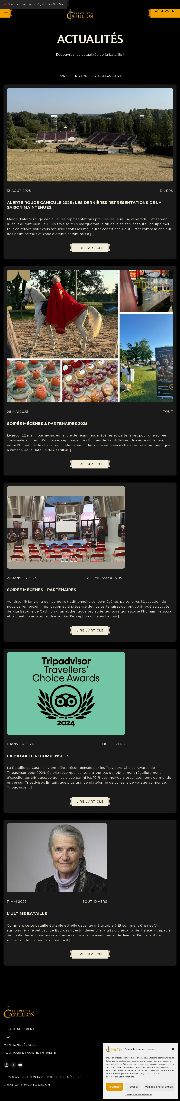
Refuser (133, 1086)
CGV (7, 1037)
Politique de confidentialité (139, 1094)
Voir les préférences (159, 1086)
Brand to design (35, 1084)
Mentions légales (20, 1045)
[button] (173, 1049)
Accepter (114, 1086)
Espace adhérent (19, 1029)
